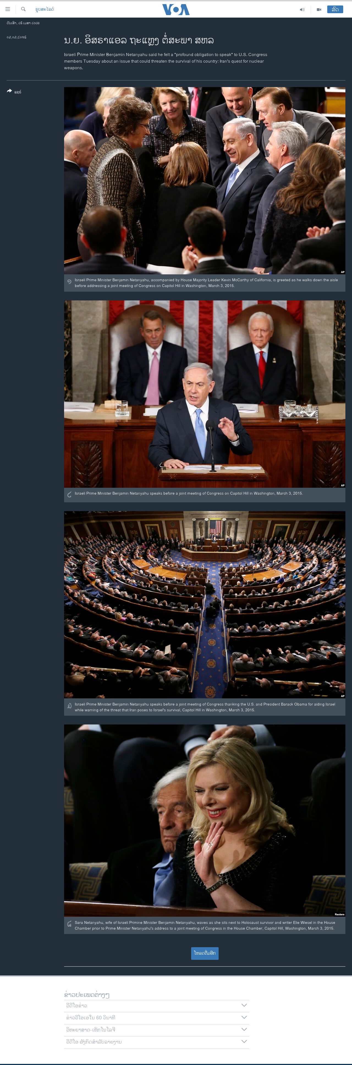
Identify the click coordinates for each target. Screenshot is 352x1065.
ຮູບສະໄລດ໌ (44, 9)
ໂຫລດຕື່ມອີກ (205, 953)
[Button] (14, 92)
